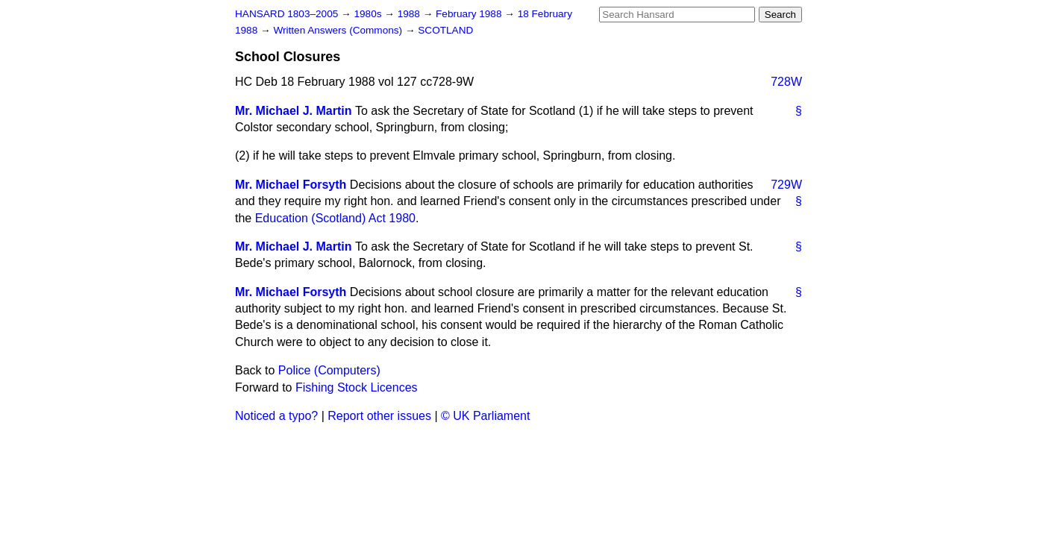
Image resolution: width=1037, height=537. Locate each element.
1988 (410, 13)
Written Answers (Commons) (339, 30)
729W (786, 184)
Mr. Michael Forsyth (290, 184)
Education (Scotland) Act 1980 (335, 218)
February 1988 (470, 13)
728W (786, 81)
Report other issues (379, 415)
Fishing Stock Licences (356, 387)
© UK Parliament (485, 415)
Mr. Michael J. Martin (293, 110)
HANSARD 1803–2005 (286, 13)
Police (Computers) (329, 370)
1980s (369, 13)
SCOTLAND (445, 30)
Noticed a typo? (276, 415)
